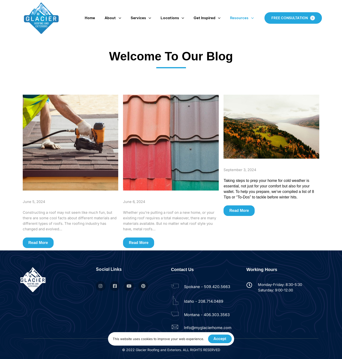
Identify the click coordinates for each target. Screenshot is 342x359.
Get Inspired (207, 18)
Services (141, 18)
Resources (241, 18)
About (113, 18)
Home (90, 18)
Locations (172, 18)
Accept (219, 339)
